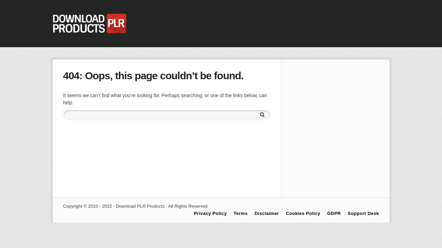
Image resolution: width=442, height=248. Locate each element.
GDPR (334, 213)
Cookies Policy (303, 213)
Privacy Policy (210, 213)
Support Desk (363, 213)
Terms (241, 213)
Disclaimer (266, 213)
